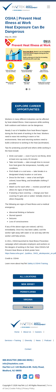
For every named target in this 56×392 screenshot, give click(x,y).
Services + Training (13, 340)
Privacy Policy (28, 388)
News (38, 340)
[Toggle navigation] (48, 6)
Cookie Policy (15, 388)
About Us (27, 332)
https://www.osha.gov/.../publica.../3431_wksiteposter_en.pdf (30, 253)
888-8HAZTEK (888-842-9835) (17, 360)
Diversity (28, 340)
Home (16, 332)
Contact (28, 349)
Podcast (47, 340)
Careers (38, 332)
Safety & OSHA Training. (37, 263)
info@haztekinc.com (13, 363)
